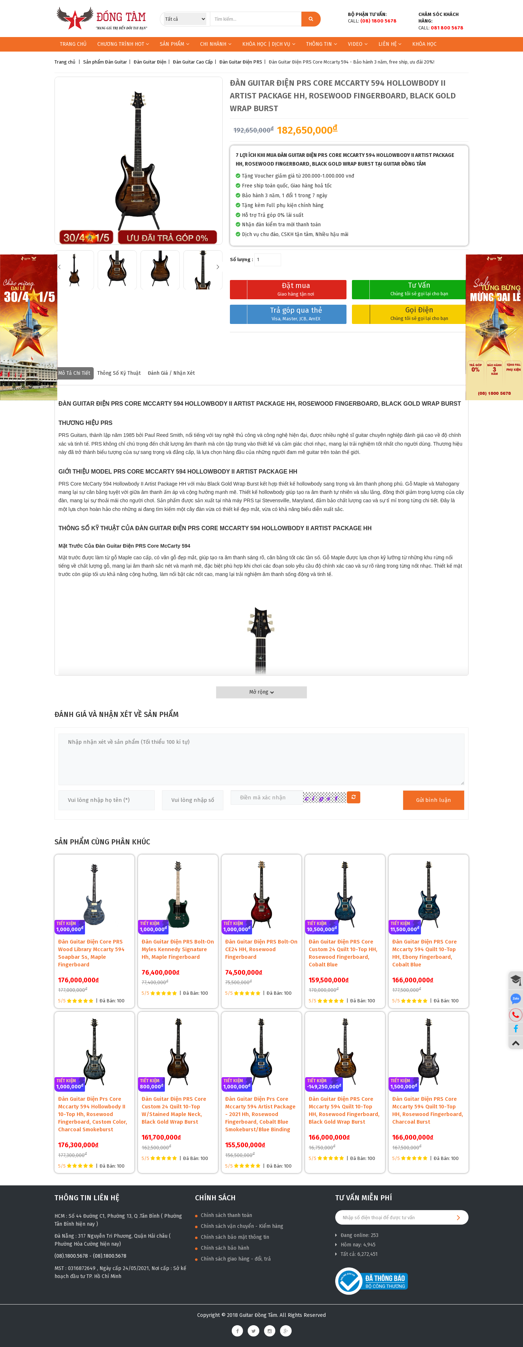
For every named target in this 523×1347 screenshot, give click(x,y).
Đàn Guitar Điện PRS (240, 62)
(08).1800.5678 (71, 1256)
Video (358, 44)
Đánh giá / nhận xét (171, 373)
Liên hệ (389, 44)
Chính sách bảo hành (222, 1248)
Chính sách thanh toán (223, 1215)
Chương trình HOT (123, 44)
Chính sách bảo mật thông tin (232, 1237)
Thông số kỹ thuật (119, 373)
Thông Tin (321, 44)
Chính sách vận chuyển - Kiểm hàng (239, 1226)
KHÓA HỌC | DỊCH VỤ (268, 44)
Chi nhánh (215, 44)
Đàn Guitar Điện (150, 62)
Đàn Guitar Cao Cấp (193, 62)
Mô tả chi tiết (74, 373)
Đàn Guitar (116, 62)
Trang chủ (73, 44)
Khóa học (424, 44)
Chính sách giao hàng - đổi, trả (233, 1259)
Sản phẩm (172, 44)
